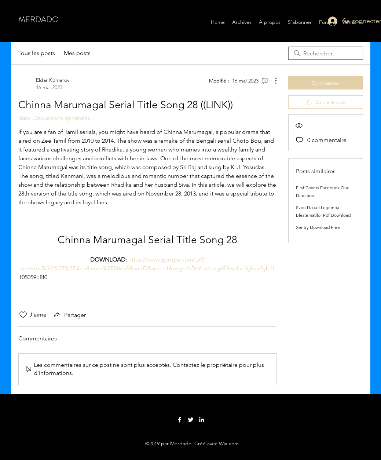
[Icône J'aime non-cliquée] (23, 314)
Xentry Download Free (318, 227)
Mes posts (77, 53)
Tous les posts (36, 53)
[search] (325, 53)
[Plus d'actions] (272, 80)
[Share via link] (69, 314)
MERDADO (38, 19)
